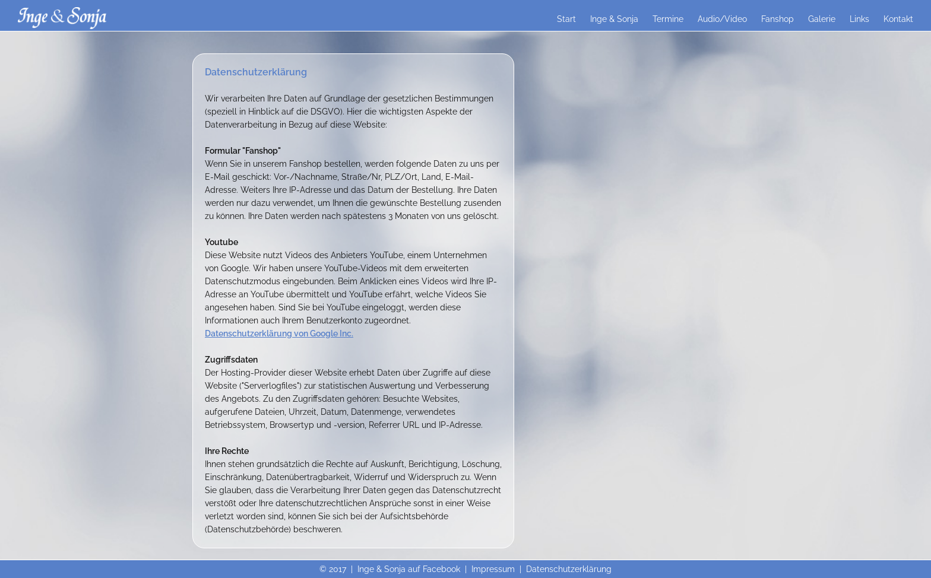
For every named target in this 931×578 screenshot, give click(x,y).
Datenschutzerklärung (569, 569)
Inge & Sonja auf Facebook (408, 569)
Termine (668, 19)
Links (859, 19)
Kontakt (898, 19)
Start (566, 19)
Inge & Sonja (614, 19)
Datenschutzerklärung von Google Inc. (279, 333)
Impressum (493, 569)
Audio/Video (722, 19)
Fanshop (777, 19)
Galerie (821, 19)
